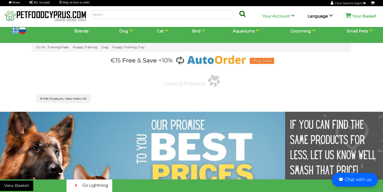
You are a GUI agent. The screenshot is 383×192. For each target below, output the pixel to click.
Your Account (276, 16)
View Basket (16, 185)
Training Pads (58, 47)
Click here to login (351, 3)
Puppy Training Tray (129, 47)
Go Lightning (89, 186)
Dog (105, 47)
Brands (81, 31)
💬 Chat (354, 179)
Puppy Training (85, 47)
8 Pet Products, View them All (63, 99)
